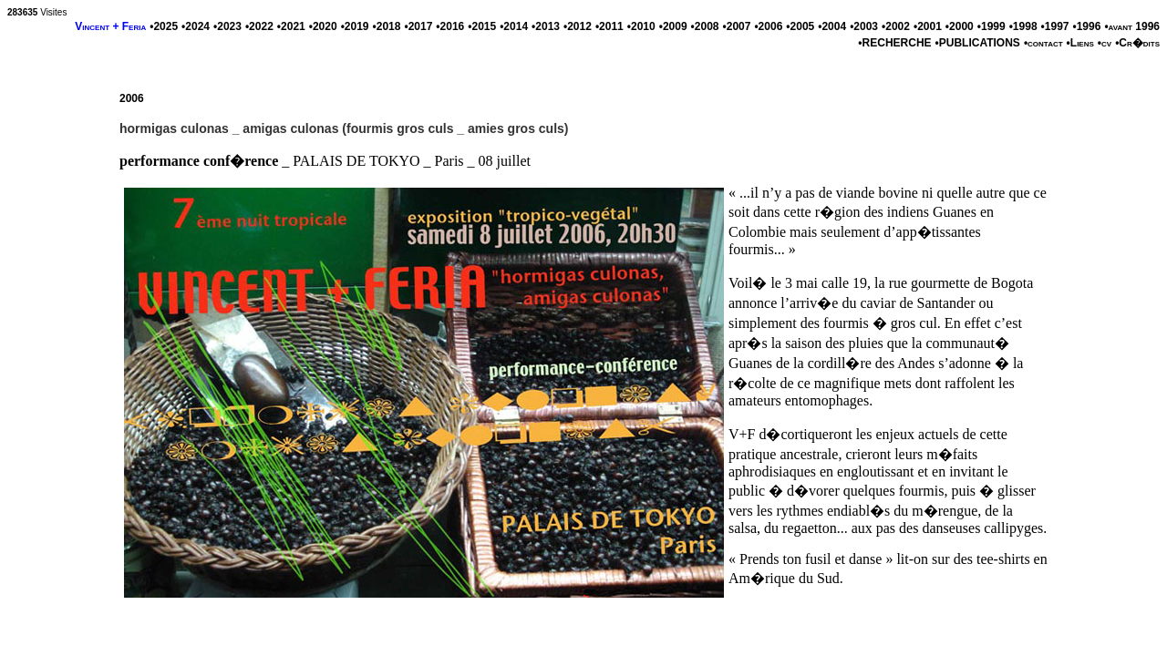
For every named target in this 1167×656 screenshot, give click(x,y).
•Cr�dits (1137, 42)
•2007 (737, 26)
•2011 (609, 26)
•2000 (959, 26)
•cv (1104, 42)
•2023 (227, 26)
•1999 (991, 26)
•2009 (673, 26)
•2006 (768, 26)
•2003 (864, 26)
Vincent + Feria (110, 26)
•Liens (1080, 42)
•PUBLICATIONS (977, 42)
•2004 (832, 26)
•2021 (291, 26)
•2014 (514, 26)
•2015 (482, 26)
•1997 (1055, 26)
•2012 (577, 26)
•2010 (641, 26)
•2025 (164, 26)
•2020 (323, 26)
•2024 (195, 26)
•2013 (546, 26)
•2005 (800, 26)
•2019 (355, 26)
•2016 (450, 26)
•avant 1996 (1132, 26)
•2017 (418, 26)
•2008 (705, 26)
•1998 (1023, 26)
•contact (1043, 42)
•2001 (928, 26)
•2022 (259, 26)
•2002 (896, 26)
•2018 (387, 26)
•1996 (1086, 26)
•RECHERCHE (894, 42)
